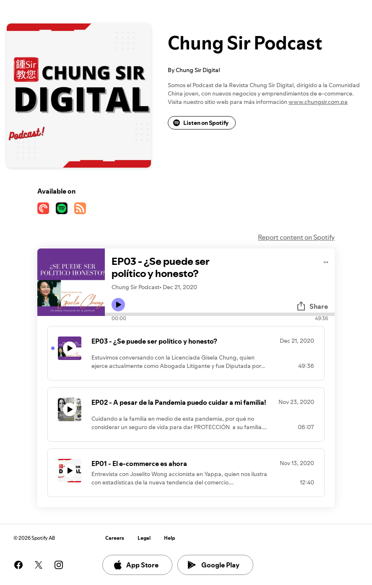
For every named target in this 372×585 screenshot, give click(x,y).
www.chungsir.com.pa (318, 102)
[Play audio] (326, 261)
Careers (114, 537)
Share (312, 306)
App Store (136, 565)
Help (169, 537)
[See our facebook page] (18, 565)
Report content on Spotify (296, 237)
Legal (144, 537)
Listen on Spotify (201, 123)
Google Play (213, 564)
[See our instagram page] (59, 565)
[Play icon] (118, 304)
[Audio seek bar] (220, 314)
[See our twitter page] (39, 565)
